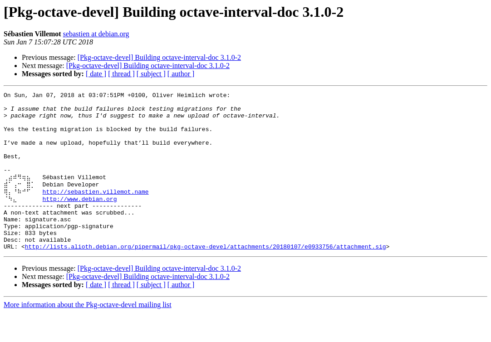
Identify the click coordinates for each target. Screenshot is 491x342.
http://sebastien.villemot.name (96, 210)
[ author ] (181, 74)
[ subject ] (151, 74)
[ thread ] (121, 74)
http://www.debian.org (80, 219)
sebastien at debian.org (96, 34)
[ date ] (96, 74)
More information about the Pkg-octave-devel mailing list (88, 334)
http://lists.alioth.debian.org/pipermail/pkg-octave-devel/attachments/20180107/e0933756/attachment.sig (205, 276)
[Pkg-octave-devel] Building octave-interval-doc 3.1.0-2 (159, 57)
